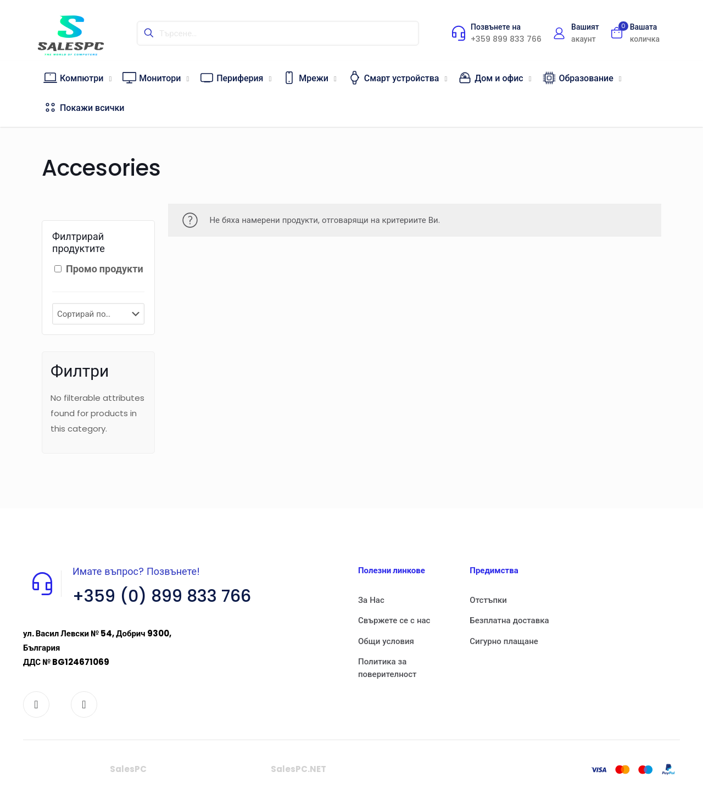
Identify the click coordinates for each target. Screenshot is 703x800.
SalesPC (128, 769)
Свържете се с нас (394, 620)
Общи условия (386, 641)
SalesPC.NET (298, 769)
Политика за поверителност (387, 668)
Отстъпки (488, 600)
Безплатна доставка (509, 620)
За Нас (371, 600)
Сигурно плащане (504, 641)
